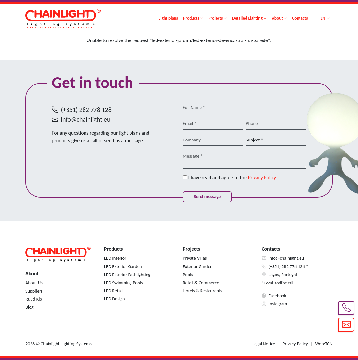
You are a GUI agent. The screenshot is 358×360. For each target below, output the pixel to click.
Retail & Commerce (201, 282)
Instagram (277, 304)
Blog (29, 307)
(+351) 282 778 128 (86, 109)
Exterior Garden (197, 266)
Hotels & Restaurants (202, 290)
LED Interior (115, 258)
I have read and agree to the (229, 178)
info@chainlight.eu (86, 119)
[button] (325, 18)
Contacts (300, 18)
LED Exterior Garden (123, 266)
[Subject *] (276, 140)
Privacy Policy (262, 178)
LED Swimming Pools (123, 282)
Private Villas (195, 258)
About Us (34, 282)
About (277, 18)
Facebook (277, 296)
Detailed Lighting (247, 18)
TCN (329, 343)
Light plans (168, 18)
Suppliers (33, 291)
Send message (207, 196)
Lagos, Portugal (282, 274)
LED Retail (113, 290)
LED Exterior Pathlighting (127, 274)
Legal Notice (263, 343)
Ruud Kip (33, 299)
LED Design (114, 299)
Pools (188, 274)
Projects (215, 18)
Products (191, 18)
